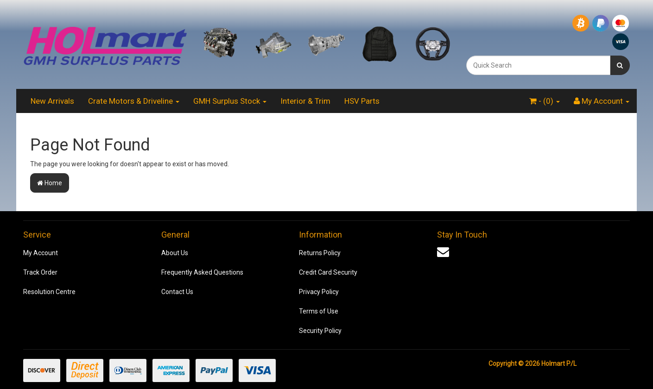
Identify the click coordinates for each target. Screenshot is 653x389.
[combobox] (538, 65)
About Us (174, 253)
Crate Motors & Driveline (133, 101)
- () (544, 101)
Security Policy (320, 330)
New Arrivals (52, 101)
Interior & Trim (305, 101)
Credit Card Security (328, 272)
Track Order (40, 272)
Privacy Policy (319, 291)
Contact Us (177, 291)
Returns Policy (320, 253)
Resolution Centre (49, 291)
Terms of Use (318, 311)
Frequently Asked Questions (202, 272)
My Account (40, 253)
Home (49, 183)
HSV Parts (362, 101)
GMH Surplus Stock (229, 101)
